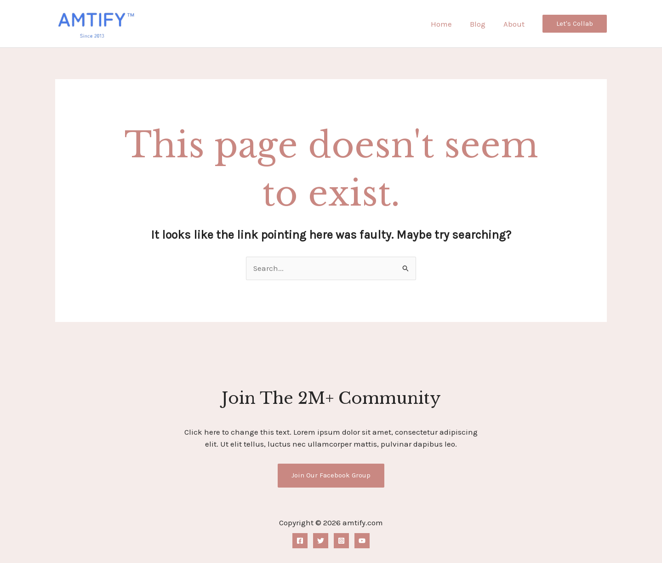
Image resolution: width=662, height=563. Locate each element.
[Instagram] (341, 541)
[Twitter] (320, 541)
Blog (481, 24)
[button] (574, 24)
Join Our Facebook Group (331, 475)
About (514, 24)
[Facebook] (300, 541)
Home (446, 24)
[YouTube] (362, 541)
